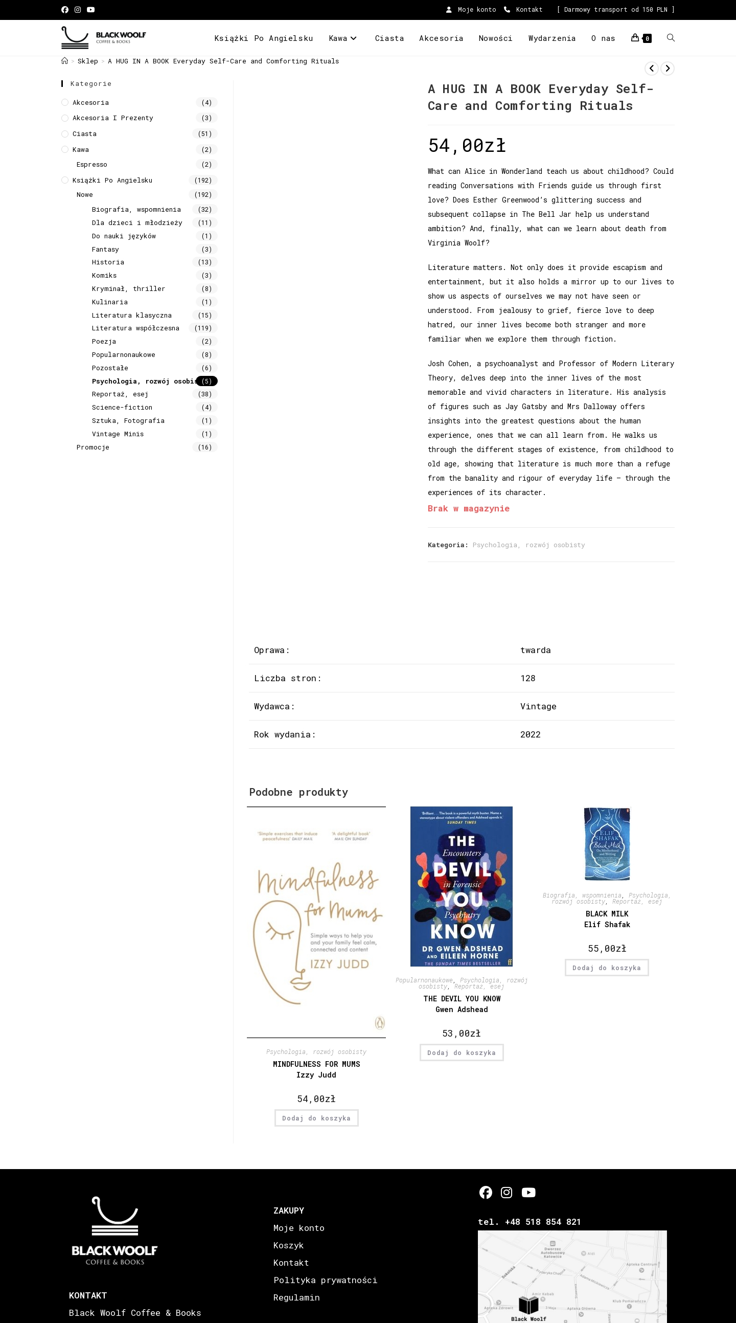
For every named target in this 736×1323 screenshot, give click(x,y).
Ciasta (85, 133)
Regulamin (296, 1297)
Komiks (104, 275)
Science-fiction (122, 407)
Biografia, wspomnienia (582, 895)
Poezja (104, 341)
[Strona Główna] (64, 60)
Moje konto (471, 9)
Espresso (92, 164)
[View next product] (667, 68)
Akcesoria (91, 102)
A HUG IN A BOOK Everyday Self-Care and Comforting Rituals (223, 60)
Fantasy (105, 249)
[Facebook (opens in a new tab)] (66, 10)
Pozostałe (110, 367)
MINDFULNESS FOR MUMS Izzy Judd (316, 1069)
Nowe (85, 194)
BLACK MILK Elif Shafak (607, 919)
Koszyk (288, 1245)
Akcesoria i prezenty (113, 117)
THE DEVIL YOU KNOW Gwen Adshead (461, 1004)
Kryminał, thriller (129, 288)
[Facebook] (485, 1192)
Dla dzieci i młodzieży (137, 222)
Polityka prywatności (325, 1280)
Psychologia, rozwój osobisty (529, 544)
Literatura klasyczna (132, 315)
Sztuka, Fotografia (128, 420)
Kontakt (523, 9)
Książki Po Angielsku (112, 180)
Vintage (538, 706)
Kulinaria (110, 301)
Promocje (93, 447)
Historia (108, 261)
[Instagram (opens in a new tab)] (78, 10)
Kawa (81, 149)
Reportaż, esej (479, 986)
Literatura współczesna (135, 327)
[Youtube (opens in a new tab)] (91, 10)
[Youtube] (527, 1192)
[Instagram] (506, 1192)
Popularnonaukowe (424, 980)
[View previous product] (652, 68)
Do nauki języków (124, 235)
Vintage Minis (118, 433)
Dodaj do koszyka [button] (316, 1118)
